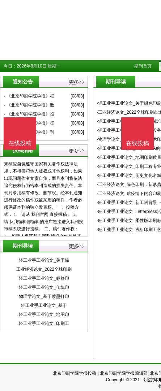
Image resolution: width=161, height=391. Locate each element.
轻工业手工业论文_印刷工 (44, 323)
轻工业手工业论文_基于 (44, 305)
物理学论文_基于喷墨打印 (44, 296)
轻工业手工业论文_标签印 (44, 278)
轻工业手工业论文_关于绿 (44, 260)
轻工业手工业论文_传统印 (44, 287)
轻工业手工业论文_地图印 (44, 314)
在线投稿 (137, 143)
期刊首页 (143, 66)
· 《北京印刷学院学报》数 (29, 105)
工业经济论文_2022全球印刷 (44, 269)
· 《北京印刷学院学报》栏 (29, 96)
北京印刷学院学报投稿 (74, 373)
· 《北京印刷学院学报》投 (29, 114)
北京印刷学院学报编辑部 (124, 373)
